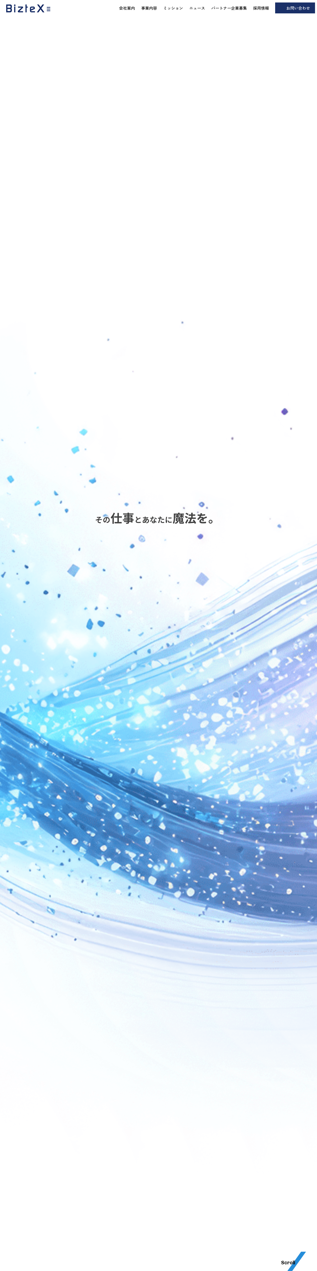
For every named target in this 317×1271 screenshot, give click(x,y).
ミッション (173, 8)
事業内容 (149, 8)
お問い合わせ (298, 8)
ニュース (197, 8)
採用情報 (261, 8)
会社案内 (127, 8)
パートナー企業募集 (229, 8)
